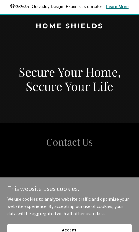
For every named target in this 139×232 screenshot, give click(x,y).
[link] (69, 26)
